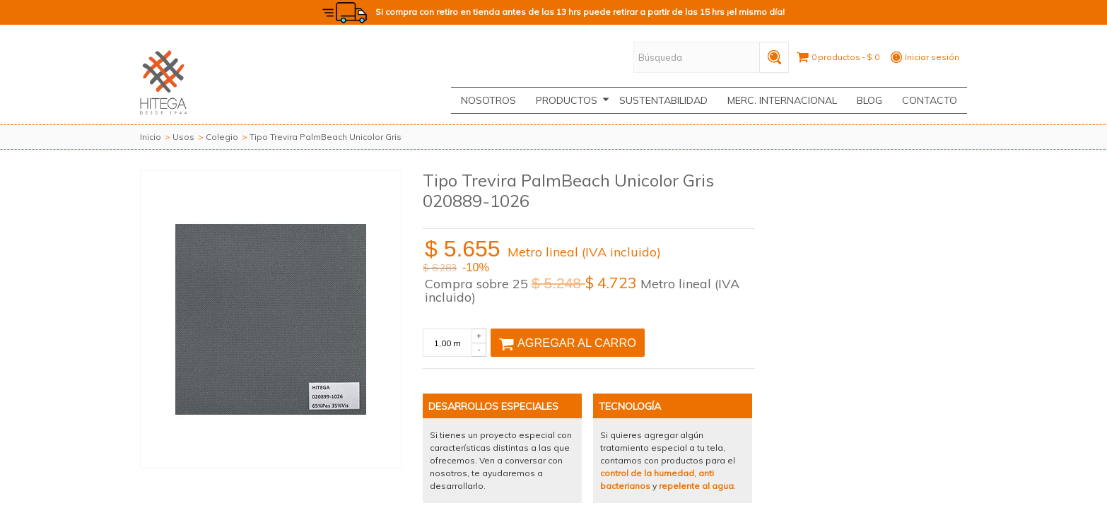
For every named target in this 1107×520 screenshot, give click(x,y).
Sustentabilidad (663, 100)
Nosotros (488, 100)
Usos (183, 136)
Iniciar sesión (932, 57)
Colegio (222, 136)
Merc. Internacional (782, 100)
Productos (572, 100)
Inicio (150, 136)
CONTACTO (929, 100)
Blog (869, 100)
